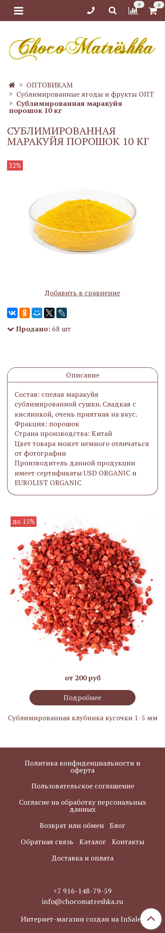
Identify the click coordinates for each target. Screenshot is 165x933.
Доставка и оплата (83, 858)
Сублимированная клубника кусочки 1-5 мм (83, 717)
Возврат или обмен (72, 825)
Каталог (92, 841)
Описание (82, 375)
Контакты (128, 841)
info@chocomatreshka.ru (82, 901)
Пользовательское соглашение (82, 786)
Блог (117, 825)
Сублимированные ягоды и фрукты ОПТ (85, 94)
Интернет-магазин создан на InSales (82, 918)
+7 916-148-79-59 (82, 891)
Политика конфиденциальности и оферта (82, 766)
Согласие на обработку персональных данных (82, 805)
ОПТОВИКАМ (49, 85)
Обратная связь (47, 841)
